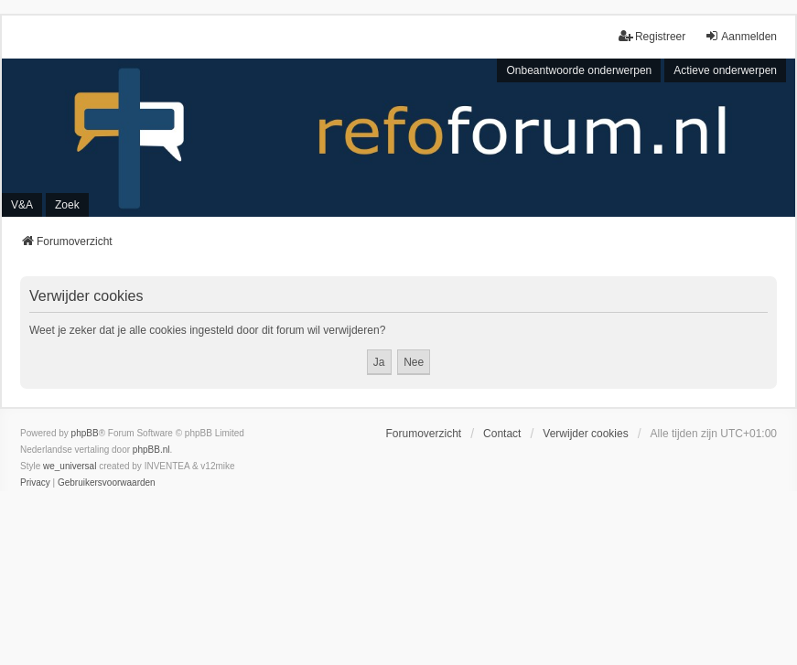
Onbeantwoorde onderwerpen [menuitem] (579, 70)
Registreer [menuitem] (652, 36)
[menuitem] (35, 483)
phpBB (85, 433)
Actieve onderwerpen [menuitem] (725, 70)
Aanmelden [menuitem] (741, 36)
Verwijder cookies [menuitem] (585, 433)
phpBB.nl (151, 450)
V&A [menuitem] (22, 204)
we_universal (69, 466)
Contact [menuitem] (502, 433)
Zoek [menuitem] (67, 204)
